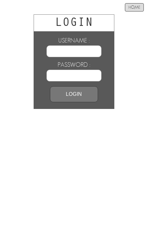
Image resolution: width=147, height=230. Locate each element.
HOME (134, 7)
